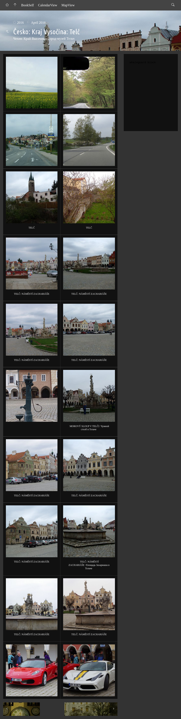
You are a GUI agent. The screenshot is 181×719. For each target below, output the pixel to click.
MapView (68, 5)
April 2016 (38, 22)
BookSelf (27, 5)
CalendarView (47, 5)
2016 (20, 22)
